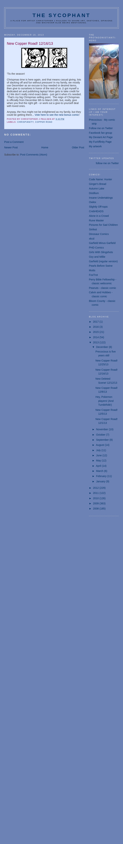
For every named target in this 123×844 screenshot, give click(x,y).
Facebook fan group (100, 132)
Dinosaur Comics (99, 234)
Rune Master (96, 220)
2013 (96, 342)
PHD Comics (96, 247)
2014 (96, 337)
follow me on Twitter (107, 163)
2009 (96, 503)
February (101, 476)
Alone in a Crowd (99, 215)
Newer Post (11, 147)
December (102, 347)
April (99, 465)
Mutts (92, 270)
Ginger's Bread (97, 183)
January (101, 481)
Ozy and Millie (97, 256)
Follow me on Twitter (101, 128)
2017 (96, 321)
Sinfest (93, 229)
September (102, 439)
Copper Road (43, 122)
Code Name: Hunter (100, 179)
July (98, 450)
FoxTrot (93, 274)
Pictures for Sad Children (103, 224)
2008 (96, 508)
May (99, 460)
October (101, 434)
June (99, 455)
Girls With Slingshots (101, 252)
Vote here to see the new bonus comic (57, 114)
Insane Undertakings (101, 197)
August (100, 444)
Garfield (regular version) (103, 261)
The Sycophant (61, 15)
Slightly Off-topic (98, 206)
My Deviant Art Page (101, 137)
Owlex (92, 202)
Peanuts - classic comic (102, 287)
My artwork (95, 146)
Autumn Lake (96, 188)
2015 (96, 331)
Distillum (94, 193)
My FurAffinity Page (100, 141)
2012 (96, 487)
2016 (96, 326)
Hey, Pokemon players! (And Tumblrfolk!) (104, 400)
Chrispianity (25, 122)
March (100, 471)
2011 (96, 493)
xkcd (91, 238)
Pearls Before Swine (101, 265)
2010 (96, 498)
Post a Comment (13, 141)
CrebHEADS (96, 211)
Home (44, 147)
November (102, 429)
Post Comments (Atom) (33, 154)
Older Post (78, 147)
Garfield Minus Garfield (102, 243)
